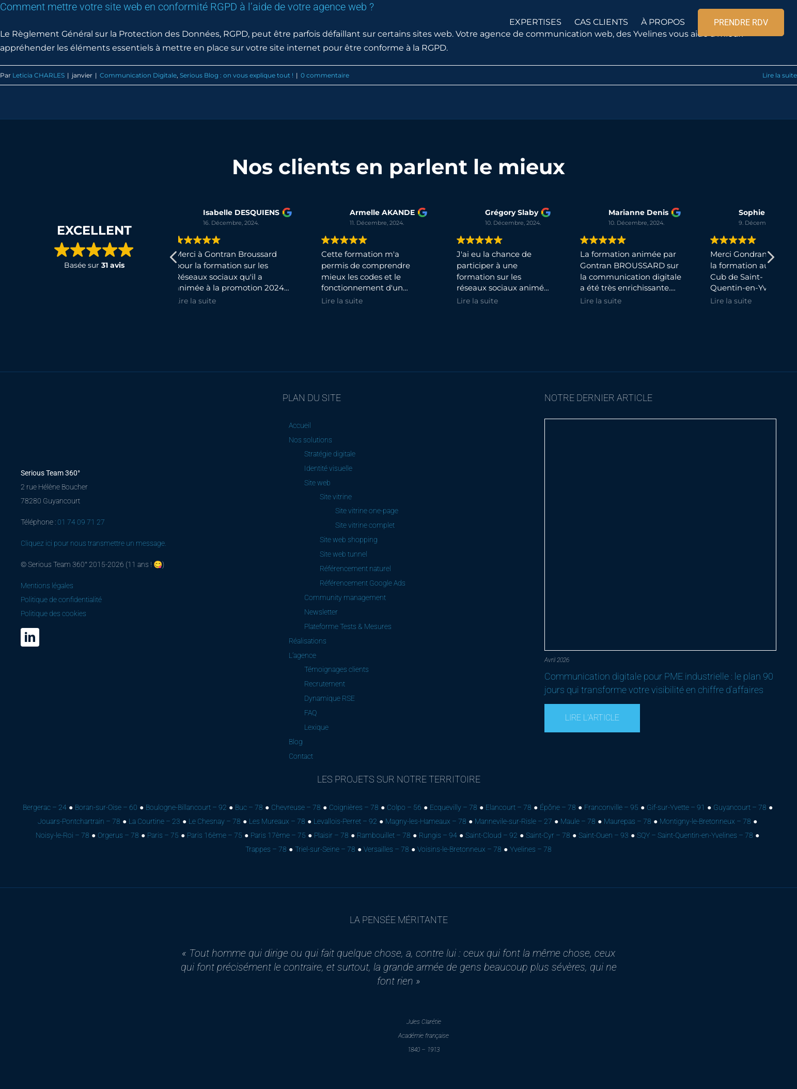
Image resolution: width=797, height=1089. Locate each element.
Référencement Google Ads (362, 583)
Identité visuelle (328, 468)
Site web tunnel (343, 554)
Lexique (316, 727)
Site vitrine (336, 497)
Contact (301, 756)
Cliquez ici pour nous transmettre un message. (93, 543)
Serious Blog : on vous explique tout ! (236, 75)
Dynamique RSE (329, 698)
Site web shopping (349, 539)
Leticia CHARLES (38, 75)
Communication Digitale (138, 75)
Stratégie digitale (329, 454)
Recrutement (324, 684)
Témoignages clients (336, 669)
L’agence (302, 655)
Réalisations (307, 641)
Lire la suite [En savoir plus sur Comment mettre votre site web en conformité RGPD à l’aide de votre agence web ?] (779, 75)
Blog (296, 742)
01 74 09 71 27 (81, 522)
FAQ (310, 713)
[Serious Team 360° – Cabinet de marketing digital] (79, 397)
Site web (317, 483)
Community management (345, 597)
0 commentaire (325, 75)
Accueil (300, 425)
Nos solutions (310, 440)
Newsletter (321, 612)
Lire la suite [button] (324, 301)
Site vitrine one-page (366, 511)
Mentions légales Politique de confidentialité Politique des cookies (61, 599)
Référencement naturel (355, 568)
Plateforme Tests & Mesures (348, 626)
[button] (770, 260)
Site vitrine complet (365, 525)
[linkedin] (30, 637)
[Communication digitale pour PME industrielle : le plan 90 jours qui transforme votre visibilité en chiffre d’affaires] (660, 423)
